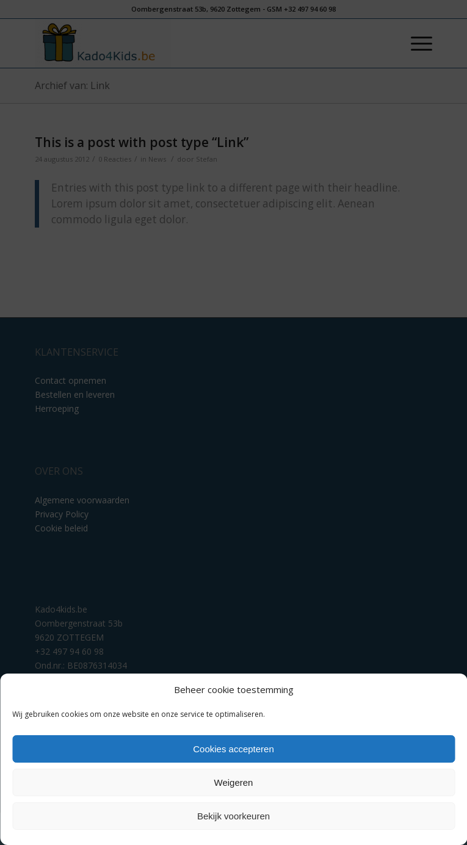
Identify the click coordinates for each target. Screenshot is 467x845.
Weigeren (233, 782)
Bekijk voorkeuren (233, 816)
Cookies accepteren (233, 749)
